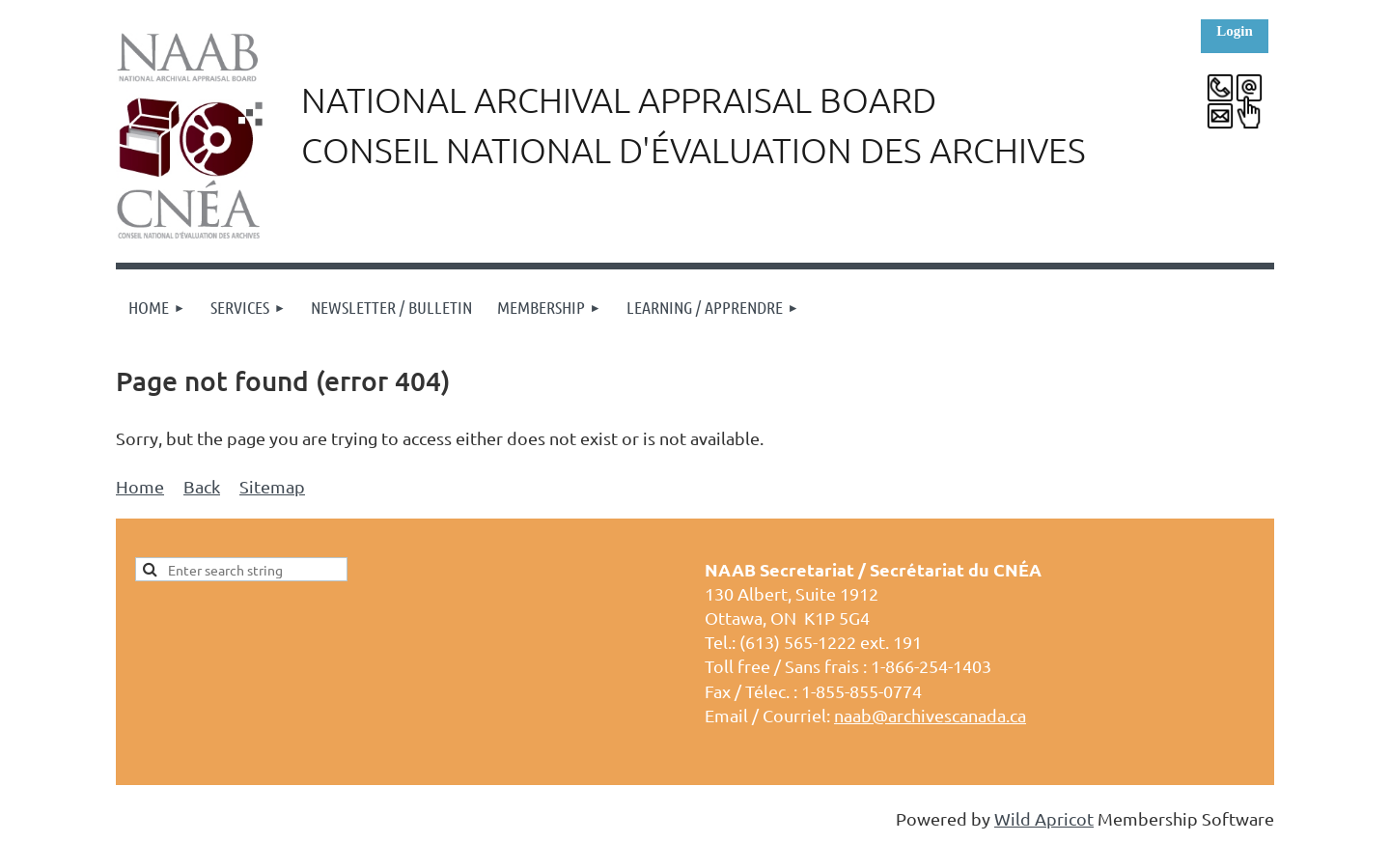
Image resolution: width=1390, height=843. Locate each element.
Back (201, 486)
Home (140, 486)
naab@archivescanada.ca (930, 715)
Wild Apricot (1044, 818)
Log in (1234, 36)
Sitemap (272, 486)
